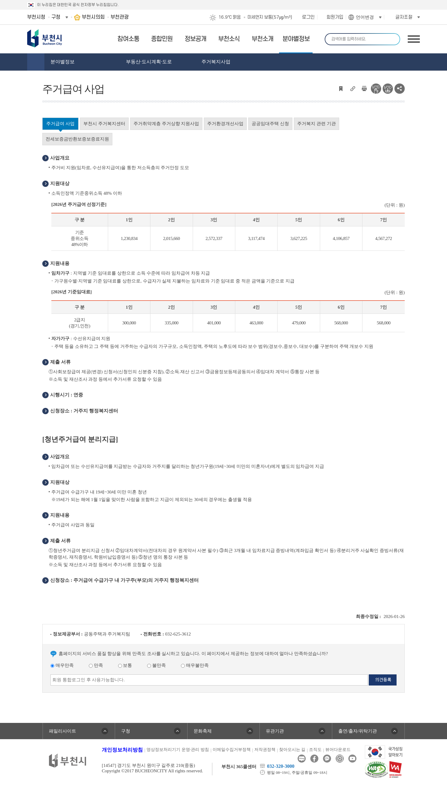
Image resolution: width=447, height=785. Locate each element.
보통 (125, 665)
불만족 (156, 665)
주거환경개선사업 (225, 123)
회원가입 (334, 17)
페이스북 (314, 759)
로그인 (308, 17)
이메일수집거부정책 (232, 749)
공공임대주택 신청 (270, 123)
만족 (96, 665)
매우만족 (62, 665)
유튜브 (352, 759)
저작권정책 (264, 749)
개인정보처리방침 (122, 750)
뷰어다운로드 (338, 749)
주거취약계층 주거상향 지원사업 (166, 123)
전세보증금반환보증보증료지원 (77, 139)
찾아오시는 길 (292, 749)
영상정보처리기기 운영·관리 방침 (177, 749)
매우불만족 (195, 665)
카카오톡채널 (327, 759)
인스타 (340, 759)
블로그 (301, 759)
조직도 (315, 749)
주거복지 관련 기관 (316, 123)
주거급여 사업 (60, 123)
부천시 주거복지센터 (104, 123)
